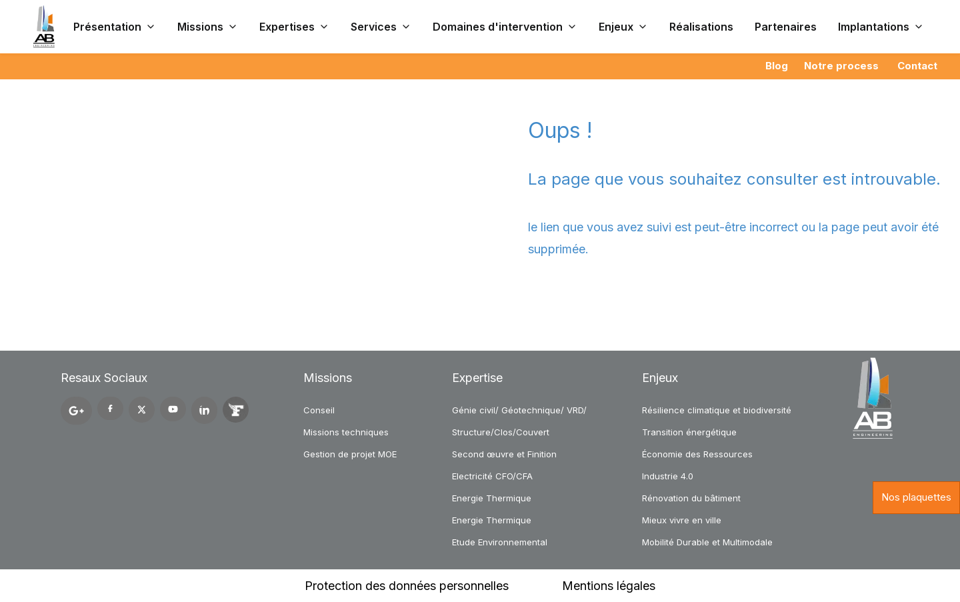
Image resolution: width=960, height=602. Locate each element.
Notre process (841, 65)
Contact (917, 65)
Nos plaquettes (916, 497)
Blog (776, 65)
